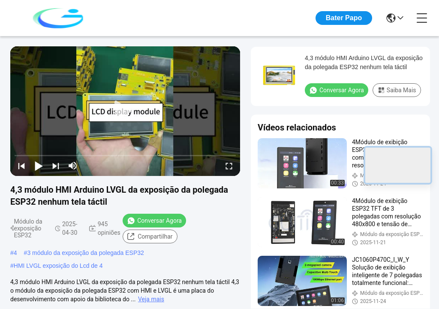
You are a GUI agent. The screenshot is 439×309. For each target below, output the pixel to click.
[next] (55, 165)
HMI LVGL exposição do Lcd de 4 (58, 265)
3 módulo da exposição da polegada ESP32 (85, 252)
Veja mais (151, 299)
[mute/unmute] (72, 165)
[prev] (21, 165)
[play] (125, 111)
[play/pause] (38, 165)
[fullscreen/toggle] (229, 165)
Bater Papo (344, 17)
